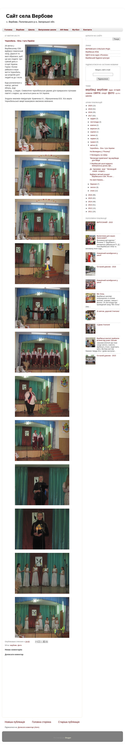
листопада (94, 122)
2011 (90, 212)
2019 (90, 109)
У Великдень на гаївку (98, 155)
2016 (90, 195)
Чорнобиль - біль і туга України (20, 41)
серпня (93, 132)
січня (92, 191)
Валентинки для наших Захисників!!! (106, 237)
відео (111, 90)
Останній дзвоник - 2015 (106, 356)
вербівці (91, 89)
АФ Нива (64, 30)
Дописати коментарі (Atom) (28, 727)
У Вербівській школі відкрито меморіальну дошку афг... (101, 165)
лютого (93, 187)
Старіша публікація (68, 722)
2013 (90, 205)
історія (117, 90)
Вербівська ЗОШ (92, 52)
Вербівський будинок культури (98, 58)
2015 (90, 198)
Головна (8, 30)
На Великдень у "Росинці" (100, 152)
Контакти (87, 30)
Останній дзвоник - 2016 (106, 267)
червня (93, 139)
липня (93, 135)
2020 (90, 106)
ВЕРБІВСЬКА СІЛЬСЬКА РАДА (98, 49)
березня (93, 184)
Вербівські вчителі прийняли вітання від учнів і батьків (108, 339)
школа (89, 96)
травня (93, 142)
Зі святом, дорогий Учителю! (108, 311)
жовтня (93, 125)
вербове (13, 645)
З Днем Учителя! (103, 325)
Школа (31, 30)
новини (89, 93)
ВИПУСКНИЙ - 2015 (105, 222)
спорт (104, 93)
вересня (93, 129)
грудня (93, 119)
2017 (90, 116)
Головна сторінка (41, 722)
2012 (90, 208)
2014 (90, 202)
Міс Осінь (100, 294)
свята (96, 92)
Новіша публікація (15, 722)
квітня (93, 145)
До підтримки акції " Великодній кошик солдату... (103, 170)
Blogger (68, 738)
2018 (90, 112)
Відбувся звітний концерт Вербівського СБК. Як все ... (102, 175)
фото (20, 645)
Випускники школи (47, 30)
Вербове (20, 30)
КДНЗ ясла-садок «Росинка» (97, 55)
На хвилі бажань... (97, 180)
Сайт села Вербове (29, 16)
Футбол (75, 30)
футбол (117, 93)
